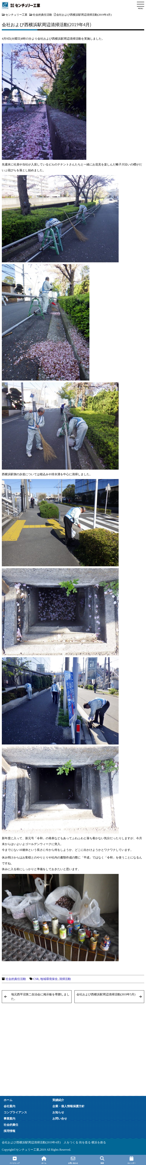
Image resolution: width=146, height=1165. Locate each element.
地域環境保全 (49, 978)
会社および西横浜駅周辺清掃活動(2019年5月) (105, 994)
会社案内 (9, 1106)
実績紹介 (58, 1100)
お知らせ (58, 1112)
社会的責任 (11, 1124)
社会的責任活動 (15, 978)
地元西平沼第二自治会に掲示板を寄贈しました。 (40, 996)
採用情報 (9, 1130)
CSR (36, 978)
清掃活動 (65, 978)
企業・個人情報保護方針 (68, 1106)
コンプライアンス (15, 1112)
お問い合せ (59, 1118)
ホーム (8, 1100)
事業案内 (9, 1118)
